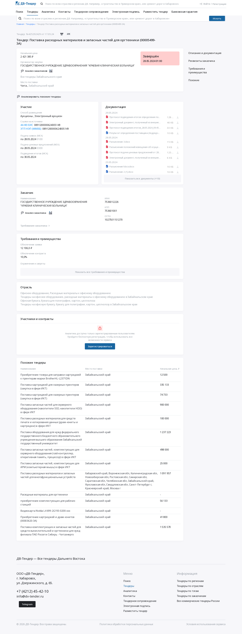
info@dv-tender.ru (30, 600)
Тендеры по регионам (190, 585)
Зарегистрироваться (100, 350)
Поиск (19, 11)
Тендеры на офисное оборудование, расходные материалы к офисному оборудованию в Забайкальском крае (86, 301)
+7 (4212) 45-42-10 (33, 595)
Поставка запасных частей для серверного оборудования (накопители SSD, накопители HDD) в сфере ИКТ (51, 412)
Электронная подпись (126, 11)
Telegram (27, 608)
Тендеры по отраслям (190, 590)
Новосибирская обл (96, 481)
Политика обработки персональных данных (126, 628)
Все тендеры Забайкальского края (41, 81)
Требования (197, 74)
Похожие (193, 84)
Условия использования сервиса (205, 628)
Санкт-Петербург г (140, 488)
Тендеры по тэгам (188, 595)
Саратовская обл (95, 485)
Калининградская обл (144, 477)
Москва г (115, 492)
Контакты (64, 11)
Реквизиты (201, 65)
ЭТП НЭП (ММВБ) (30, 133)
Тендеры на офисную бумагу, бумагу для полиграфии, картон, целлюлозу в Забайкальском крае (78, 308)
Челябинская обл (116, 485)
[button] (99, 276)
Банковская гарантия (184, 11)
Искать (217, 22)
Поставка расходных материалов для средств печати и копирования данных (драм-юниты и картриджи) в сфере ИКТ (49, 426)
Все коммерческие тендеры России (198, 605)
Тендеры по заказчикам (191, 600)
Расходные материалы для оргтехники (44, 498)
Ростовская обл (119, 481)
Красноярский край (97, 492)
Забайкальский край (41, 89)
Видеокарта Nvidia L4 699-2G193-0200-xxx (45, 515)
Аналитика (48, 11)
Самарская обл (138, 481)
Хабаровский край (96, 477)
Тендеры (32, 11)
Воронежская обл (119, 477)
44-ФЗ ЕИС (26, 129)
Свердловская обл (117, 488)
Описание (204, 57)
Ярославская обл (95, 488)
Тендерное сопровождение (91, 11)
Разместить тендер (155, 11)
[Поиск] (41, 4)
